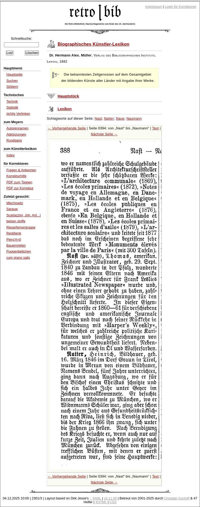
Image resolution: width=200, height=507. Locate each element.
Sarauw (12, 209)
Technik (12, 101)
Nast (98, 118)
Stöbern (12, 87)
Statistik (12, 107)
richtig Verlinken (18, 114)
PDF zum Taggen (19, 182)
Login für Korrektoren (180, 7)
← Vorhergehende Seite (67, 128)
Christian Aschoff (176, 498)
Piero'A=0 (13, 239)
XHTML (101, 502)
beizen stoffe (15, 221)
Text (155, 128)
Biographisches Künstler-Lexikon (93, 44)
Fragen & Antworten (21, 170)
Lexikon (65, 109)
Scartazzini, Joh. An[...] (23, 215)
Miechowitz (14, 203)
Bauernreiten (16, 245)
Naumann (134, 118)
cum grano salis (18, 258)
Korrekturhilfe (16, 176)
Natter (109, 118)
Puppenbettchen (18, 251)
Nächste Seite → (104, 134)
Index (10, 155)
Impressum (153, 7)
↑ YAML (95, 498)
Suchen (12, 81)
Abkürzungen (16, 134)
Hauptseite (14, 74)
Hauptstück (68, 96)
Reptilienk (13, 233)
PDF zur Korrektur (20, 188)
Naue (120, 118)
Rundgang (14, 140)
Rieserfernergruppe (20, 227)
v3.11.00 (110, 498)
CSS (112, 502)
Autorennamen (17, 128)
